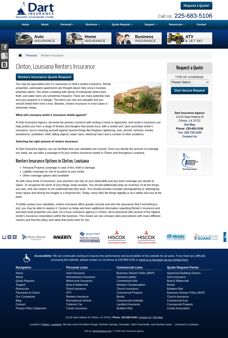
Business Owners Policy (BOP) (136, 273)
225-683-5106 (193, 15)
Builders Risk (125, 308)
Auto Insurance (75, 273)
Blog (18, 300)
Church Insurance (127, 288)
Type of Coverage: (189, 77)
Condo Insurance (76, 308)
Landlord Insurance (128, 304)
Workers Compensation (131, 284)
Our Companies (25, 296)
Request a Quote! (196, 5)
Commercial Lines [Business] (130, 267)
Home (25, 24)
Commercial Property (130, 292)
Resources (22, 288)
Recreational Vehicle (78, 300)
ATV (68, 292)
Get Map (189, 124)
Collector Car (74, 304)
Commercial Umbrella (130, 300)
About (44, 24)
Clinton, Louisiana (51, 324)
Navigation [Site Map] (23, 267)
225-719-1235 (193, 132)
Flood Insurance (76, 288)
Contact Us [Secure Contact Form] (189, 136)
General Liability (126, 277)
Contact (201, 24)
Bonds (120, 296)
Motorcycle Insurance (79, 280)
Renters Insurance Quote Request (44, 77)
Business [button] (93, 24)
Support (21, 284)
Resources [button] (177, 24)
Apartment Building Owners (184, 273)
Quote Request (25, 280)
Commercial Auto (127, 280)
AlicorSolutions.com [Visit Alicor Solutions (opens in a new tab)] (102, 331)
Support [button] (151, 24)
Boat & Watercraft (77, 284)
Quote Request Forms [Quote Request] (183, 267)
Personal (31, 55)
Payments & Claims (28, 292)
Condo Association (178, 308)
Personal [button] (67, 24)
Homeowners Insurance (80, 277)
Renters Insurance (77, 296)
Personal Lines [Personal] (77, 267)
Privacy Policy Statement (31, 308)
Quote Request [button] (122, 24)
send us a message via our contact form (163, 259)
